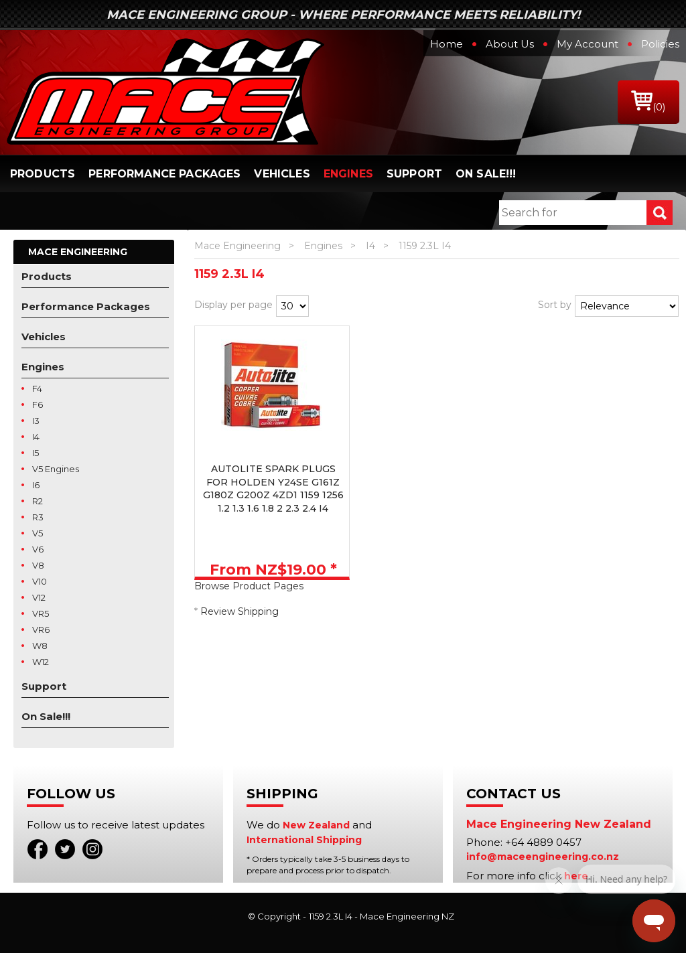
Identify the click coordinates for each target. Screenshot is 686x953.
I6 (36, 485)
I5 (35, 452)
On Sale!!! (486, 173)
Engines (348, 173)
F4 (37, 388)
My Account (587, 44)
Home (446, 44)
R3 (38, 517)
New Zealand (316, 825)
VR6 (41, 629)
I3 (36, 420)
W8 (40, 645)
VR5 (40, 613)
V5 (37, 533)
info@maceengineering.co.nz (542, 857)
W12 (40, 661)
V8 (38, 565)
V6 (38, 549)
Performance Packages (164, 173)
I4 (36, 436)
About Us (510, 44)
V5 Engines (55, 468)
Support (414, 173)
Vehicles (282, 173)
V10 (39, 581)
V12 (39, 597)
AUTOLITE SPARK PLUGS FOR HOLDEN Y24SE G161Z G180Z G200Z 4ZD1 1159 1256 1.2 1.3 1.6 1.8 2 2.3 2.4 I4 (273, 488)
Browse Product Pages (248, 586)
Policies (660, 44)
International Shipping (304, 840)
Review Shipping (239, 611)
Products (42, 173)
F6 (37, 404)
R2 (37, 501)
